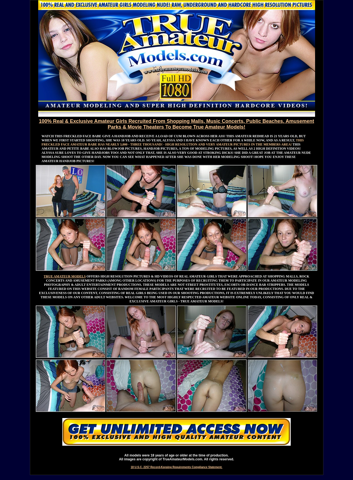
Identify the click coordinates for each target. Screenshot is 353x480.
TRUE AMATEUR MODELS (65, 276)
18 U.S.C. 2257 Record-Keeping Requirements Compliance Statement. (176, 467)
